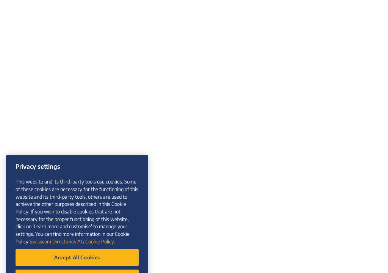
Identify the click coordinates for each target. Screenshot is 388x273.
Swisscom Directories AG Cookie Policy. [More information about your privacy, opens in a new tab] (72, 246)
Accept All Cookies (77, 262)
